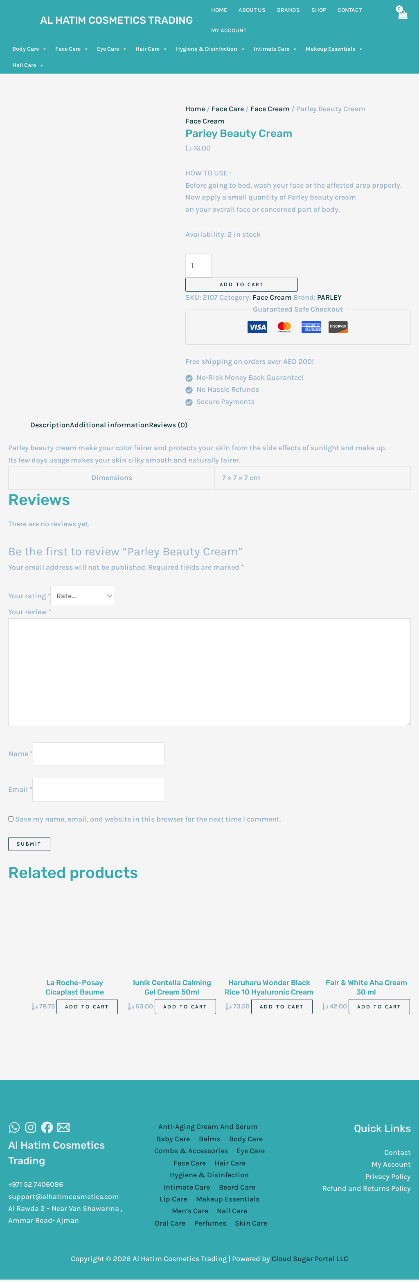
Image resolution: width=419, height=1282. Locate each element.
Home (195, 108)
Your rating (29, 596)
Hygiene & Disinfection (211, 49)
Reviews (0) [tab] (168, 424)
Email (20, 790)
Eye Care (112, 49)
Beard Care (236, 1189)
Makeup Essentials (334, 49)
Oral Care (250, 1213)
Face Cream (270, 108)
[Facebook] (47, 1129)
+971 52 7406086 (36, 1186)
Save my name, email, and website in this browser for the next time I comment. (148, 820)
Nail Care (28, 65)
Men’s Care (171, 1213)
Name (20, 754)
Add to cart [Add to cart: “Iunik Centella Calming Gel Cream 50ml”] (185, 1009)
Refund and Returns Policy (366, 1190)
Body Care (29, 49)
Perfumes (191, 1225)
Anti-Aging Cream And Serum (207, 1128)
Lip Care (174, 1201)
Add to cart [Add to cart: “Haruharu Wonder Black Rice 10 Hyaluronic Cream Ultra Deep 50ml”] (282, 1009)
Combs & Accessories (191, 1153)
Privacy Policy (388, 1178)
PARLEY (329, 297)
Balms (209, 1140)
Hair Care (151, 49)
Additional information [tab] (109, 424)
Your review (29, 612)
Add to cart (242, 284)
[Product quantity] (198, 266)
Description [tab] (50, 424)
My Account (391, 1166)
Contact (397, 1154)
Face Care (72, 49)
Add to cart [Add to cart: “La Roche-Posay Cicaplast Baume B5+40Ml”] (87, 1009)
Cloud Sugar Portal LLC (310, 1261)
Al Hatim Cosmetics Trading (116, 20)
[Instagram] (31, 1129)
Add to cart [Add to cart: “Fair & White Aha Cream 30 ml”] (379, 1009)
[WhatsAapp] (14, 1129)
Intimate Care (275, 49)
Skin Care (231, 1225)
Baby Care (174, 1140)
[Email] (63, 1129)
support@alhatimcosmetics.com (64, 1198)
